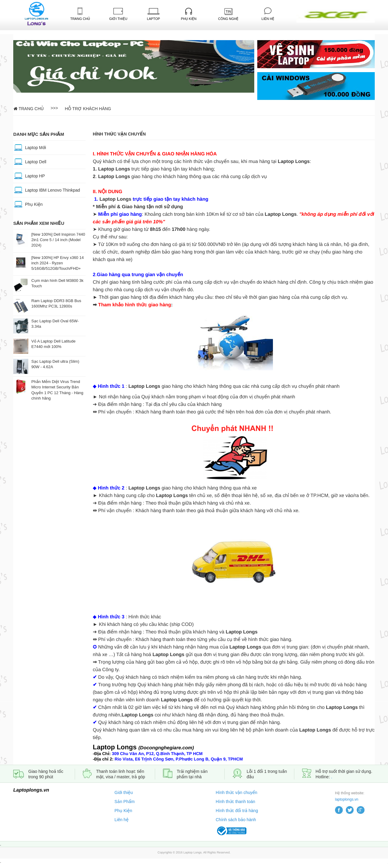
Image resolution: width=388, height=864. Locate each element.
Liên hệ (121, 819)
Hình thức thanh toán (235, 801)
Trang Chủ (80, 14)
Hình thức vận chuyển (236, 792)
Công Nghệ (228, 14)
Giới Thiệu (118, 14)
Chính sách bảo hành (236, 819)
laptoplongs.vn (346, 799)
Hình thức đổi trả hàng (237, 810)
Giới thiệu (123, 792)
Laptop (153, 14)
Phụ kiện (188, 14)
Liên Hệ (267, 14)
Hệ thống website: (349, 793)
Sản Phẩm (124, 801)
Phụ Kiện (123, 810)
